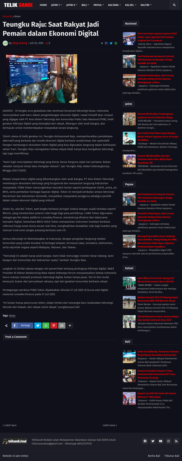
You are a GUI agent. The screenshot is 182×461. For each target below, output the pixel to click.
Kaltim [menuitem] (145, 5)
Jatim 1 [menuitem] (55, 5)
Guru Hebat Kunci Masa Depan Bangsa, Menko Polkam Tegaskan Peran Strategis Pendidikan (158, 136)
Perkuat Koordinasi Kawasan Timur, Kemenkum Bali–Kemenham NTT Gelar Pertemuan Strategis (156, 374)
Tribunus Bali (171, 455)
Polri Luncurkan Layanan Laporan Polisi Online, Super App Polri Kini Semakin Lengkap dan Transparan (157, 37)
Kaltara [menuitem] (113, 5)
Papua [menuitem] (97, 5)
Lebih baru (10, 425)
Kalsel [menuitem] (129, 5)
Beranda (7, 16)
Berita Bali (154, 455)
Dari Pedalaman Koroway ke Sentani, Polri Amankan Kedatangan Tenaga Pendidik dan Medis (156, 60)
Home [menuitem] (43, 5)
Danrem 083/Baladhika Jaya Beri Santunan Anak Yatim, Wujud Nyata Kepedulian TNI (155, 159)
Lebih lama (109, 425)
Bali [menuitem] (84, 5)
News (17, 16)
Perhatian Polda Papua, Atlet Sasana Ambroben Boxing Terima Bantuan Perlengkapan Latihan (156, 79)
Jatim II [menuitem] (70, 5)
